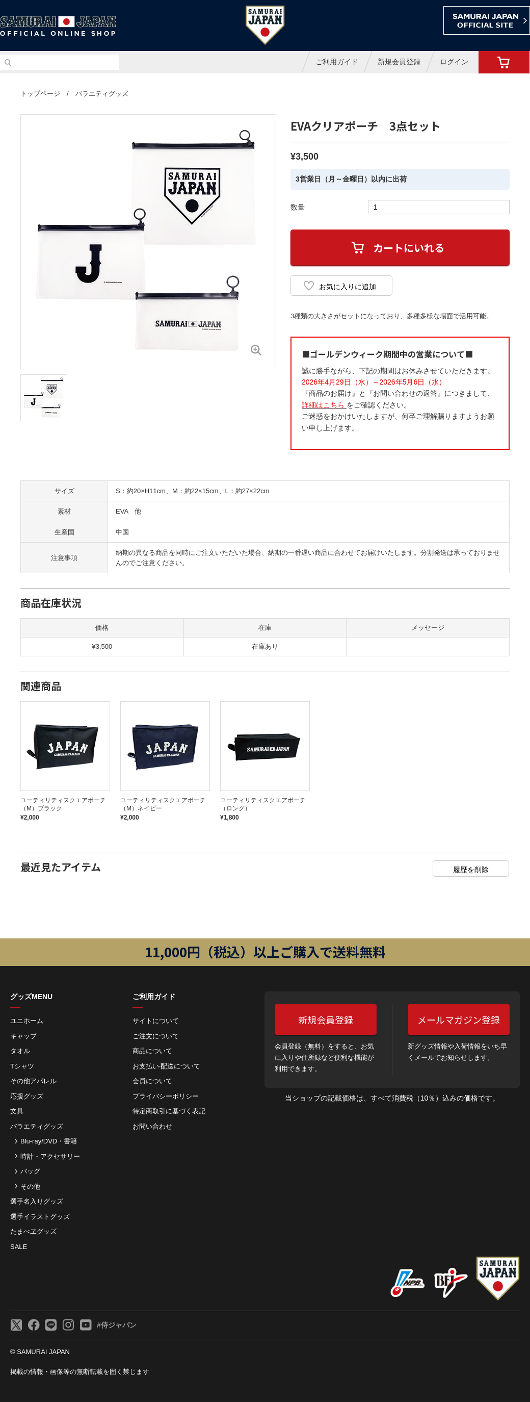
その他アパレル (33, 1081)
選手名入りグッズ (36, 1201)
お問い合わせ (152, 1126)
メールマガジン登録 (458, 1019)
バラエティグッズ (101, 93)
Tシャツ (22, 1066)
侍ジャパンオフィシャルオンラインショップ (58, 26)
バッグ (30, 1171)
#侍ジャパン (117, 1325)
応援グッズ (26, 1096)
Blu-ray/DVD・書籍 (48, 1141)
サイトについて (155, 1021)
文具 (16, 1111)
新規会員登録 (399, 62)
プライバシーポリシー (165, 1096)
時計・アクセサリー (50, 1156)
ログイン (454, 62)
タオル (20, 1051)
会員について (152, 1081)
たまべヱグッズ (33, 1231)
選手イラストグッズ (40, 1216)
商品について (152, 1051)
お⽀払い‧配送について (166, 1066)
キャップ (23, 1036)
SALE (18, 1247)
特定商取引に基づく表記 (168, 1111)
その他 (30, 1186)
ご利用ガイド (336, 62)
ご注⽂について (155, 1036)
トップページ (40, 93)
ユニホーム (26, 1021)
